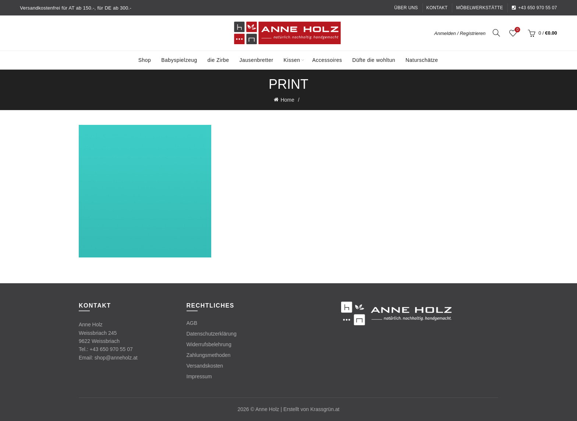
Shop (144, 60)
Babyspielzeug (179, 60)
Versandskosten (205, 366)
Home (287, 100)
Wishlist (517, 30)
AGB (192, 323)
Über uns (406, 7)
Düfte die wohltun (373, 60)
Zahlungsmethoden (209, 355)
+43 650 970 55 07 (534, 7)
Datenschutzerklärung (212, 334)
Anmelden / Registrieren (459, 33)
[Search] (496, 32)
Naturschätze (422, 60)
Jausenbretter (256, 60)
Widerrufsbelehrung (209, 344)
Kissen (292, 60)
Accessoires (327, 60)
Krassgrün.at (324, 409)
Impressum (199, 376)
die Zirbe (218, 60)
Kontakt (437, 7)
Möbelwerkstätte (479, 7)
